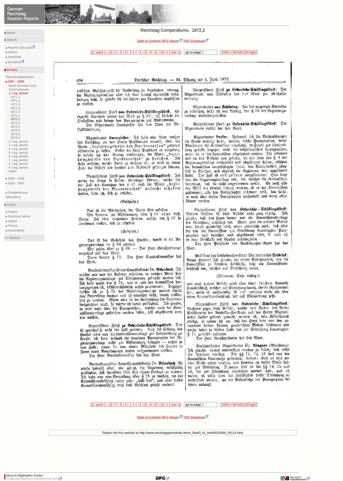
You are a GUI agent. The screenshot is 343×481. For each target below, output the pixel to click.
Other (13, 171)
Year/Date (14, 57)
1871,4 (15, 108)
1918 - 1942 (15, 183)
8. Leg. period (18, 163)
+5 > (150, 52)
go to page (193, 52)
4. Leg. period (18, 149)
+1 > (140, 52)
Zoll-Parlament (19, 89)
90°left (237, 52)
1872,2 (15, 119)
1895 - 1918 (15, 178)
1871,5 (15, 111)
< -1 (130, 52)
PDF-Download (196, 41)
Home (10, 33)
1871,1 (15, 97)
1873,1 (15, 126)
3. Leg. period (18, 145)
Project (12, 212)
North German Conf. (23, 85)
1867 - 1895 (15, 81)
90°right (250, 52)
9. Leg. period (18, 167)
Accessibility (16, 230)
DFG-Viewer (172, 41)
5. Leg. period (18, 152)
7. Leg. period (18, 160)
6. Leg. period (18, 156)
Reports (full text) (21, 47)
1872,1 (15, 115)
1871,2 (15, 100)
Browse (11, 70)
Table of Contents (149, 41)
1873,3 (15, 134)
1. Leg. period (18, 93)
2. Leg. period (18, 141)
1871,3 (15, 104)
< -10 (109, 52)
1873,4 (15, 137)
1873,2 (15, 130)
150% (225, 52)
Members (16, 62)
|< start (96, 52)
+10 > (162, 52)
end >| (175, 52)
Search (11, 39)
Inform (10, 204)
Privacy (12, 225)
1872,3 (15, 123)
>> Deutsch (12, 238)
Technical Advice (19, 216)
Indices (12, 52)
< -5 (120, 52)
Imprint (12, 221)
